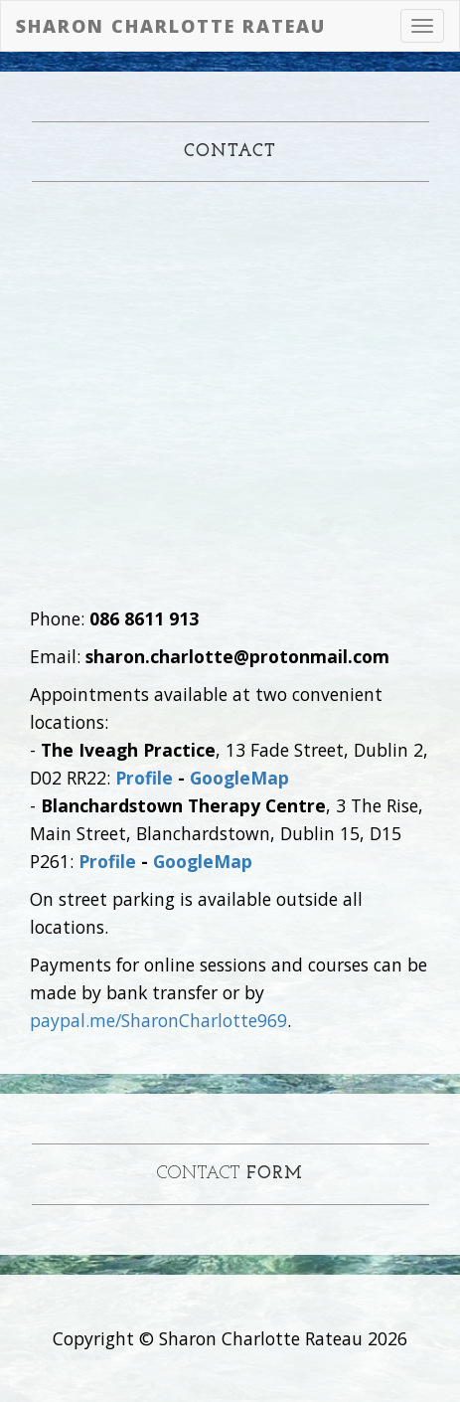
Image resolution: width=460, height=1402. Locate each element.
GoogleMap (239, 777)
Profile (144, 777)
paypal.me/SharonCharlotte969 (158, 1020)
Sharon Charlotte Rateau (171, 26)
